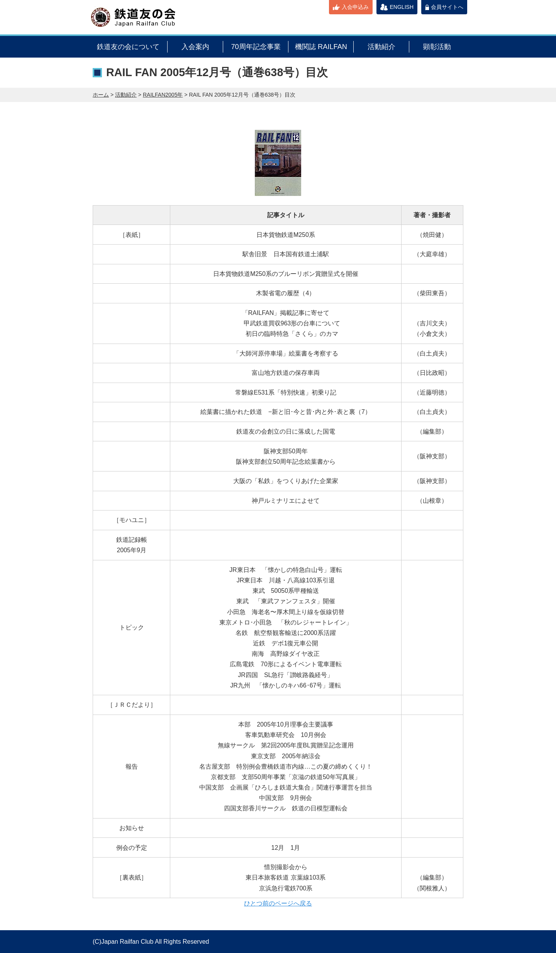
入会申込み (355, 7)
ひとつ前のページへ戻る (278, 903)
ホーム (101, 95)
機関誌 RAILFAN (321, 47)
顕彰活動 (437, 47)
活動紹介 (381, 47)
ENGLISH (402, 7)
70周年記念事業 (255, 47)
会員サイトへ (447, 7)
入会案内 (195, 47)
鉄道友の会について (128, 47)
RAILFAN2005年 (163, 95)
